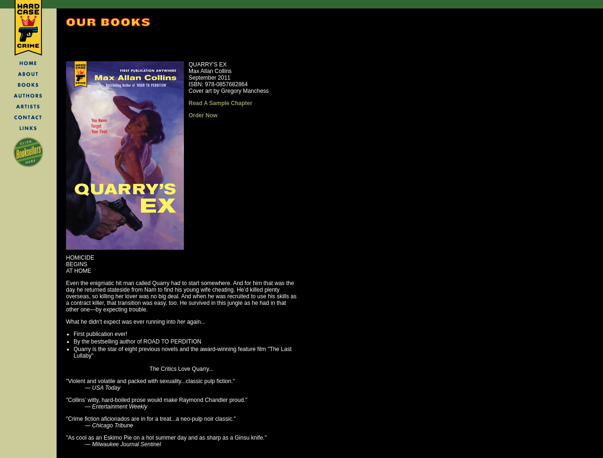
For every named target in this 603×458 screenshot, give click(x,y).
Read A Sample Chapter (220, 103)
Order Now (203, 115)
